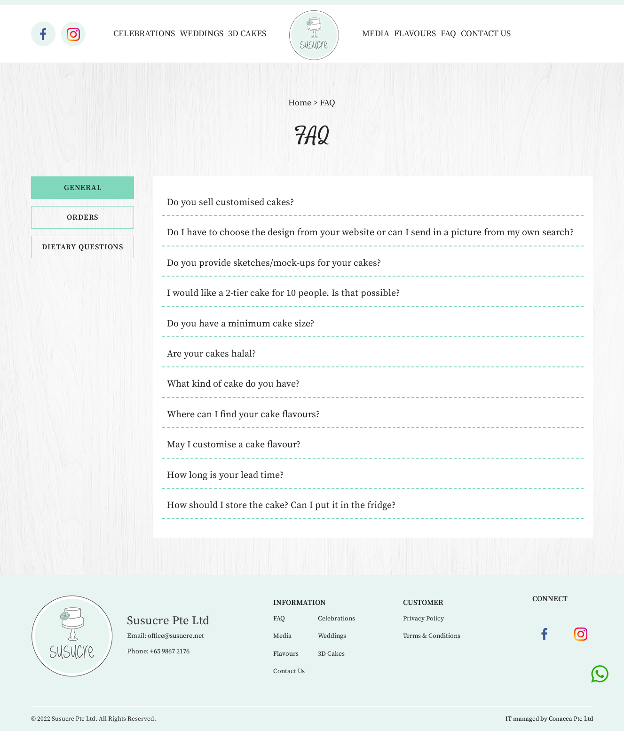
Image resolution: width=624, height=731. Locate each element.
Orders (82, 217)
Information (299, 602)
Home (299, 102)
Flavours (415, 33)
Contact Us (486, 33)
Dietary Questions (82, 247)
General (83, 187)
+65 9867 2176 (170, 651)
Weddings (201, 33)
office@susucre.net (176, 636)
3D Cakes (247, 33)
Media (375, 33)
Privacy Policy (423, 618)
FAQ (448, 33)
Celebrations (144, 33)
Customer (423, 602)
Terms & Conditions (431, 636)
